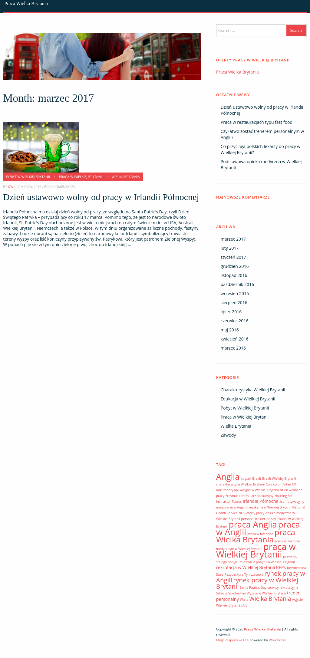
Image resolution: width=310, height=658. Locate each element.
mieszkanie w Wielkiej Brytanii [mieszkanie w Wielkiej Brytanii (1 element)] (268, 507)
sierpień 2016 (234, 302)
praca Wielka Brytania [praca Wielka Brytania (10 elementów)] (255, 536)
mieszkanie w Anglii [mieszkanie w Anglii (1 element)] (230, 507)
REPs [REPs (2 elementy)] (281, 567)
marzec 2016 (233, 348)
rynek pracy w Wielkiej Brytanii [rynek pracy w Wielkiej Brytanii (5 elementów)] (257, 583)
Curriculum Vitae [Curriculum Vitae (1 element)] (278, 484)
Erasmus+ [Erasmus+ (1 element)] (233, 496)
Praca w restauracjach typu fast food (256, 122)
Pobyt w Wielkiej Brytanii (28, 176)
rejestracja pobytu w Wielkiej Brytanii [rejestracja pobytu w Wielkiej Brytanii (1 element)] (267, 562)
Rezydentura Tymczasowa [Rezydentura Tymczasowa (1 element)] (244, 574)
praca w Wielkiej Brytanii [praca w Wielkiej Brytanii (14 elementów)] (256, 550)
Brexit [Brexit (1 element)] (256, 478)
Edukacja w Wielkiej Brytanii (248, 399)
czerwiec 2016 (234, 321)
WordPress (277, 640)
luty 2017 (230, 248)
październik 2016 (237, 284)
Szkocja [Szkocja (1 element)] (221, 593)
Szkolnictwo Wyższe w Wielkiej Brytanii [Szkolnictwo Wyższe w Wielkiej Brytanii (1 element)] (257, 593)
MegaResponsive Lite (232, 640)
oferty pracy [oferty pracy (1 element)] (255, 513)
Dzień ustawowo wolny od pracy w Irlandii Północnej (101, 197)
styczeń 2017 (233, 257)
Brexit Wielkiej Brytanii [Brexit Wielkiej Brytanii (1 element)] (279, 478)
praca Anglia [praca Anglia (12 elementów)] (253, 524)
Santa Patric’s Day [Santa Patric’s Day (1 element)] (253, 587)
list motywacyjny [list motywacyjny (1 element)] (291, 501)
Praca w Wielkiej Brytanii (81, 176)
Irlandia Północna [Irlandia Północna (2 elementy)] (260, 501)
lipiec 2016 (231, 311)
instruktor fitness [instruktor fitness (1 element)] (229, 501)
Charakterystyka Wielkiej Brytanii (253, 390)
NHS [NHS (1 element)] (242, 513)
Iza (10, 186)
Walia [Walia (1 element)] (244, 599)
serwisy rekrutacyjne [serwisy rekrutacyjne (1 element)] (282, 587)
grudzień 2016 (235, 266)
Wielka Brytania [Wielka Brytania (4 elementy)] (270, 599)
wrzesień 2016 (235, 293)
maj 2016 (230, 330)
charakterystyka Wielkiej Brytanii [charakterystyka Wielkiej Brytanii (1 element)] (240, 484)
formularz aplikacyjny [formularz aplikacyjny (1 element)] (257, 496)
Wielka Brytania (126, 176)
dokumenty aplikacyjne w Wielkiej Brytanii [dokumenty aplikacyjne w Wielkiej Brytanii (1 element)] (247, 490)
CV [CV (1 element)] (294, 484)
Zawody (228, 435)
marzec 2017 (233, 239)
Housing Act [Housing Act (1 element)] (283, 496)
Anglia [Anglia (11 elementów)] (228, 476)
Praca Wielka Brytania (26, 3)
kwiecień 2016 (235, 339)
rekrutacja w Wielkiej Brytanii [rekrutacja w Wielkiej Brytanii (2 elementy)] (245, 567)
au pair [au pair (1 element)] (246, 478)
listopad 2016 (234, 275)
